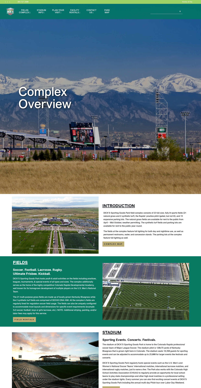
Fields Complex (24, 11)
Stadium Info (41, 11)
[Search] (164, 11)
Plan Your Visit (58, 11)
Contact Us (91, 11)
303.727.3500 (22, 2)
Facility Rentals (74, 11)
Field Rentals (24, 319)
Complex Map (113, 244)
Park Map (107, 11)
